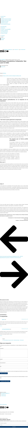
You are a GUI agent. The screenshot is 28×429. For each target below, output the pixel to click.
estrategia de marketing (15, 75)
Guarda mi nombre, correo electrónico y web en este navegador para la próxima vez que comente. (14, 371)
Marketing (3, 59)
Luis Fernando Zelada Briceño (6, 329)
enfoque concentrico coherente (7, 75)
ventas (20, 75)
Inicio (1, 59)
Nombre (1, 359)
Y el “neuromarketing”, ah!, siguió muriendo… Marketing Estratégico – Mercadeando (13, 340)
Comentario (2, 348)
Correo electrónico (3, 362)
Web (0, 366)
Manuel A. (3, 319)
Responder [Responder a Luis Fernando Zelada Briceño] (1, 335)
